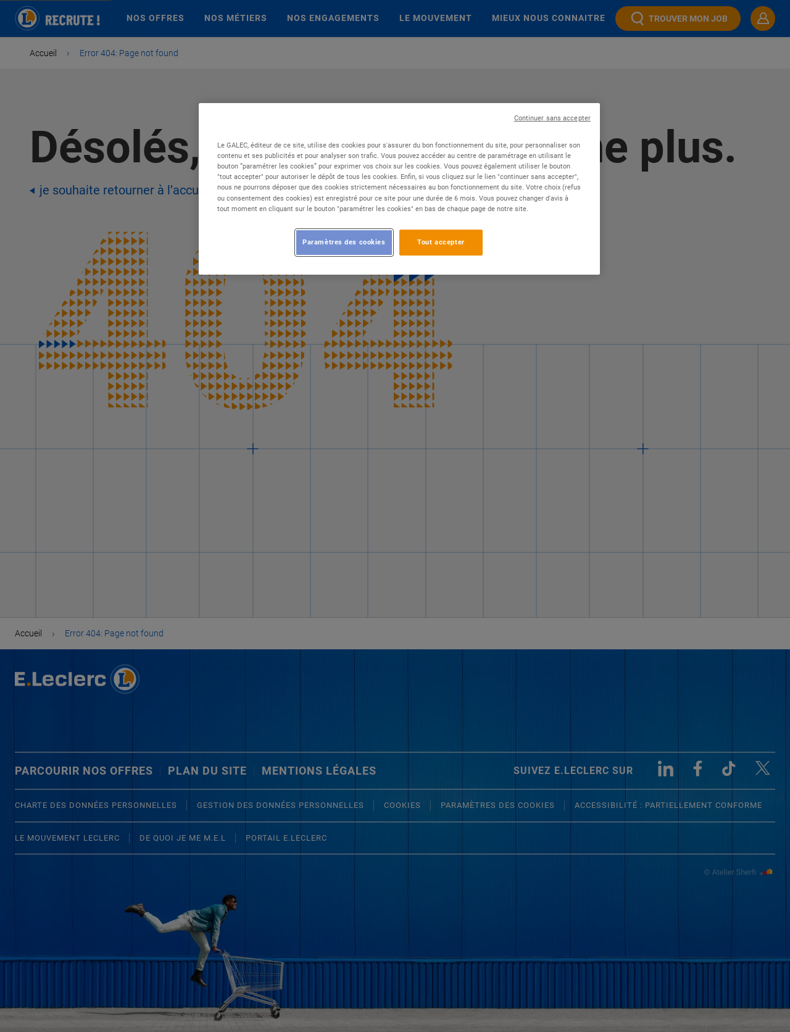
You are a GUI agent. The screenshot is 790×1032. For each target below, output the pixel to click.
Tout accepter (440, 242)
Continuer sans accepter (552, 118)
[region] (399, 188)
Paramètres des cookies (344, 242)
